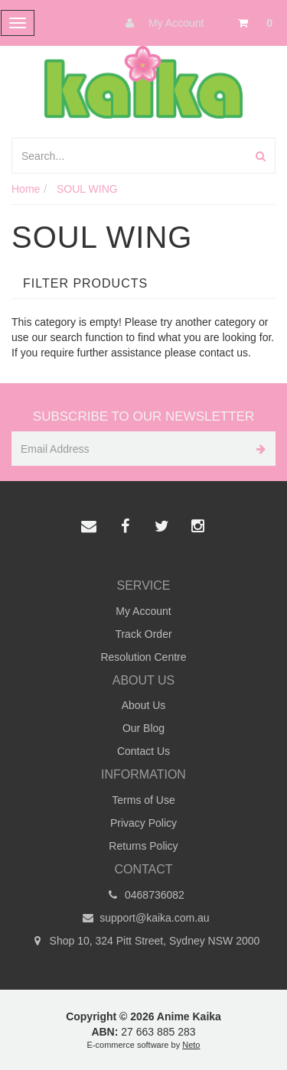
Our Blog (143, 728)
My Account (161, 23)
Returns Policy (143, 846)
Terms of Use (143, 800)
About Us (144, 705)
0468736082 (143, 895)
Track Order (143, 634)
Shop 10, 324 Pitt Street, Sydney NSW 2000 (144, 940)
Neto (191, 1044)
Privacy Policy (143, 823)
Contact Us (143, 751)
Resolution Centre (143, 657)
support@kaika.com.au (143, 917)
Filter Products (85, 283)
